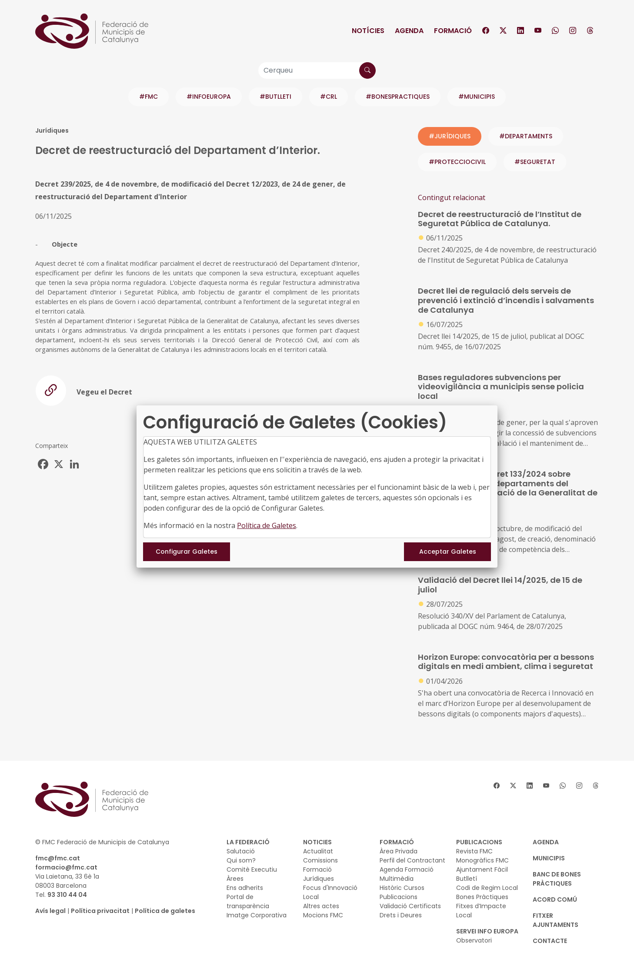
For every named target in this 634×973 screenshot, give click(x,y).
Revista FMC (474, 851)
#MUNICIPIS (476, 96)
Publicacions (398, 897)
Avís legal (50, 910)
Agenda (409, 31)
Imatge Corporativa (257, 915)
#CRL (328, 96)
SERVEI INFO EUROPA (487, 931)
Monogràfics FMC (482, 860)
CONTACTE (550, 940)
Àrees (235, 878)
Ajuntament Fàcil (482, 869)
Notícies (368, 31)
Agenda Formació (407, 869)
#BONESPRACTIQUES (398, 96)
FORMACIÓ (397, 842)
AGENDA (546, 842)
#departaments (525, 136)
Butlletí (466, 878)
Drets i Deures (401, 915)
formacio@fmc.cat (66, 867)
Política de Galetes (266, 525)
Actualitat (318, 851)
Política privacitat (100, 910)
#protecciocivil (457, 161)
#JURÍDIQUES (449, 136)
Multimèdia (397, 878)
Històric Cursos (402, 887)
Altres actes (321, 906)
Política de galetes (165, 910)
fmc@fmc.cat (57, 858)
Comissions (320, 860)
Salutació (241, 851)
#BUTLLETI (275, 96)
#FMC (148, 96)
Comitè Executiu (252, 869)
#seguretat (534, 161)
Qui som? (241, 860)
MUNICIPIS (549, 858)
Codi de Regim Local (487, 887)
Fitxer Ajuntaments (555, 920)
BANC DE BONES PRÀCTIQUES (557, 879)
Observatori (474, 940)
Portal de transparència (248, 901)
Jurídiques (318, 878)
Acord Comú (555, 899)
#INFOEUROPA (209, 96)
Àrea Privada (398, 851)
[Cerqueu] (317, 70)
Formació (453, 31)
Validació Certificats (410, 906)
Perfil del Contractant (412, 860)
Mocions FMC (323, 915)
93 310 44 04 (67, 894)
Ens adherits (245, 887)
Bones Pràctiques (482, 897)
